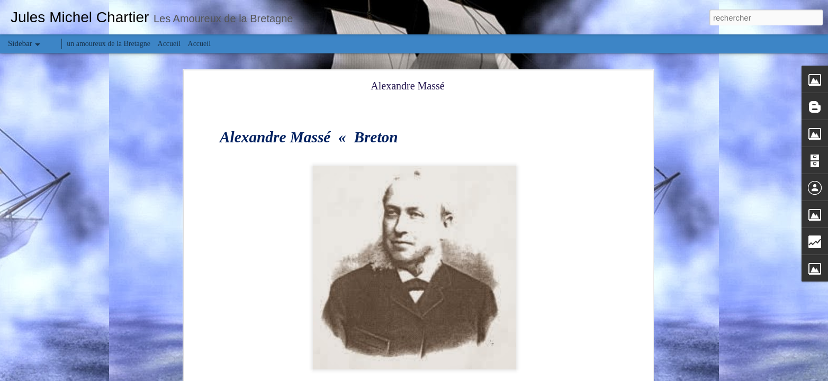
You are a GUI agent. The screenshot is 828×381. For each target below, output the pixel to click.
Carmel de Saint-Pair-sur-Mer (64, 279)
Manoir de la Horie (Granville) (65, 350)
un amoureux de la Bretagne (108, 44)
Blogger (452, 375)
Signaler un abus (487, 375)
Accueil (169, 44)
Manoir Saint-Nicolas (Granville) (68, 326)
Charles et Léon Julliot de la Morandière (77, 302)
